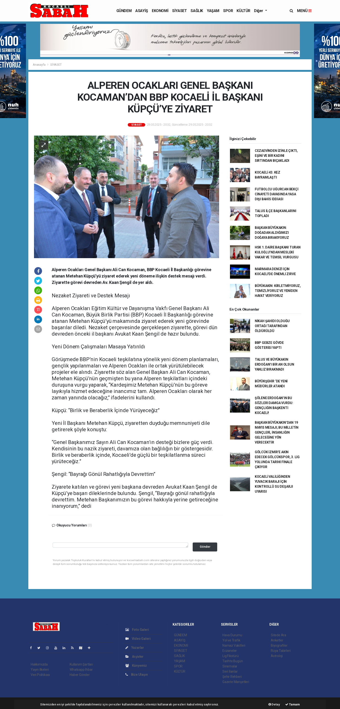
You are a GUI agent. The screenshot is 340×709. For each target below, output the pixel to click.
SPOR (228, 11)
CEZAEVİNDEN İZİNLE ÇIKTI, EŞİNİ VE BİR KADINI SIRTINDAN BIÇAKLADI (276, 155)
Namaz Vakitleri (233, 645)
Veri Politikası (40, 675)
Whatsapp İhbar (81, 669)
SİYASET (179, 11)
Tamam (292, 704)
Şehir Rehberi (232, 677)
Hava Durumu (232, 635)
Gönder (205, 546)
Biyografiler (279, 645)
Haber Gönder (80, 675)
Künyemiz (136, 665)
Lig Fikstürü (230, 656)
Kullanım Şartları (81, 664)
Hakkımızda (39, 664)
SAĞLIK (197, 11)
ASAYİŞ (141, 11)
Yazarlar (134, 647)
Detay (274, 704)
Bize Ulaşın (136, 674)
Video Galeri (137, 639)
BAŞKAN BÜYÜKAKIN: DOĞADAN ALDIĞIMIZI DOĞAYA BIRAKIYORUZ (272, 232)
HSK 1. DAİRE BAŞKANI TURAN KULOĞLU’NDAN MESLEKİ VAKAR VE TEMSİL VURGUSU (278, 252)
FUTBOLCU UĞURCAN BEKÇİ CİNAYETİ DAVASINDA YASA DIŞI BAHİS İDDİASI (276, 194)
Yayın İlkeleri (40, 669)
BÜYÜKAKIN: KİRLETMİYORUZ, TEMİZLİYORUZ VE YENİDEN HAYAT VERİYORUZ (278, 291)
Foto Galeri (137, 630)
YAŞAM (213, 11)
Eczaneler (229, 651)
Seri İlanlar (230, 671)
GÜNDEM (124, 11)
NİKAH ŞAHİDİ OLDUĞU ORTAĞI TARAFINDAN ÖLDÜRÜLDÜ (272, 326)
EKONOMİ (160, 11)
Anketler (277, 640)
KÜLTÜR (243, 11)
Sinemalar (229, 666)
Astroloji (277, 656)
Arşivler (134, 656)
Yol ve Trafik (231, 640)
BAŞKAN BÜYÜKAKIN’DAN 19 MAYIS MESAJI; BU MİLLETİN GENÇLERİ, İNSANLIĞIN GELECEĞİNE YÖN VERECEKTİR (276, 432)
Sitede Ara (278, 635)
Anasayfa (39, 64)
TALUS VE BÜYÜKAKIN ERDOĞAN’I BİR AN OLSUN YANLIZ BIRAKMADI (274, 364)
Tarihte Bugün (232, 661)
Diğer (259, 11)
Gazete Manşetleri (235, 682)
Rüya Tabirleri (280, 651)
